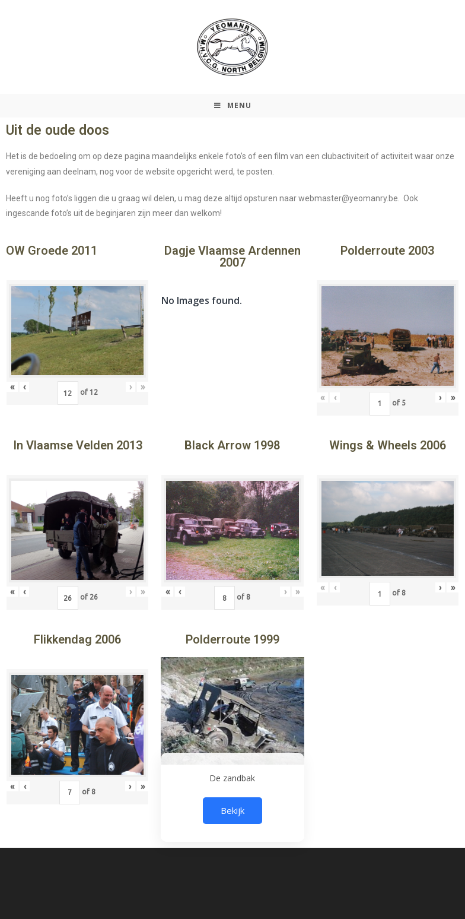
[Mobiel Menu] (233, 106)
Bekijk (232, 810)
